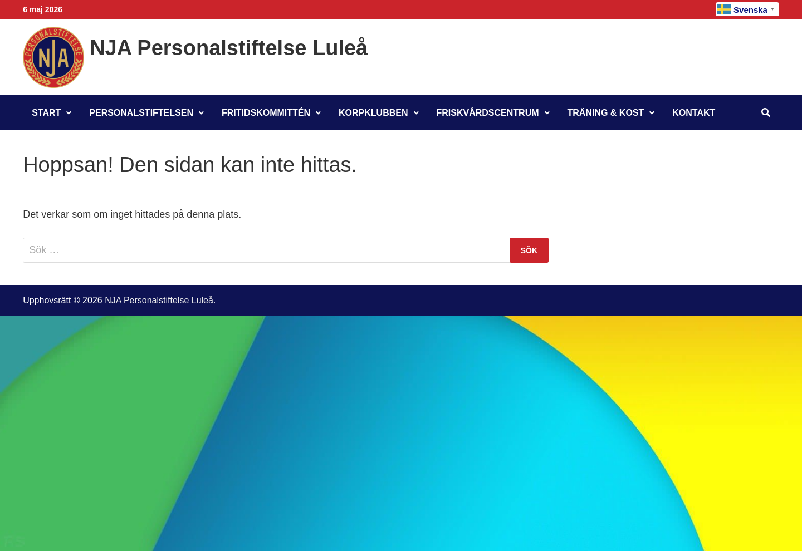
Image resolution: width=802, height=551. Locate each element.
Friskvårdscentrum (488, 112)
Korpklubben (373, 112)
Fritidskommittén (266, 112)
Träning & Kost (606, 112)
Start (46, 112)
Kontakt (693, 112)
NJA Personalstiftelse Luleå (229, 48)
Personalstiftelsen (141, 112)
